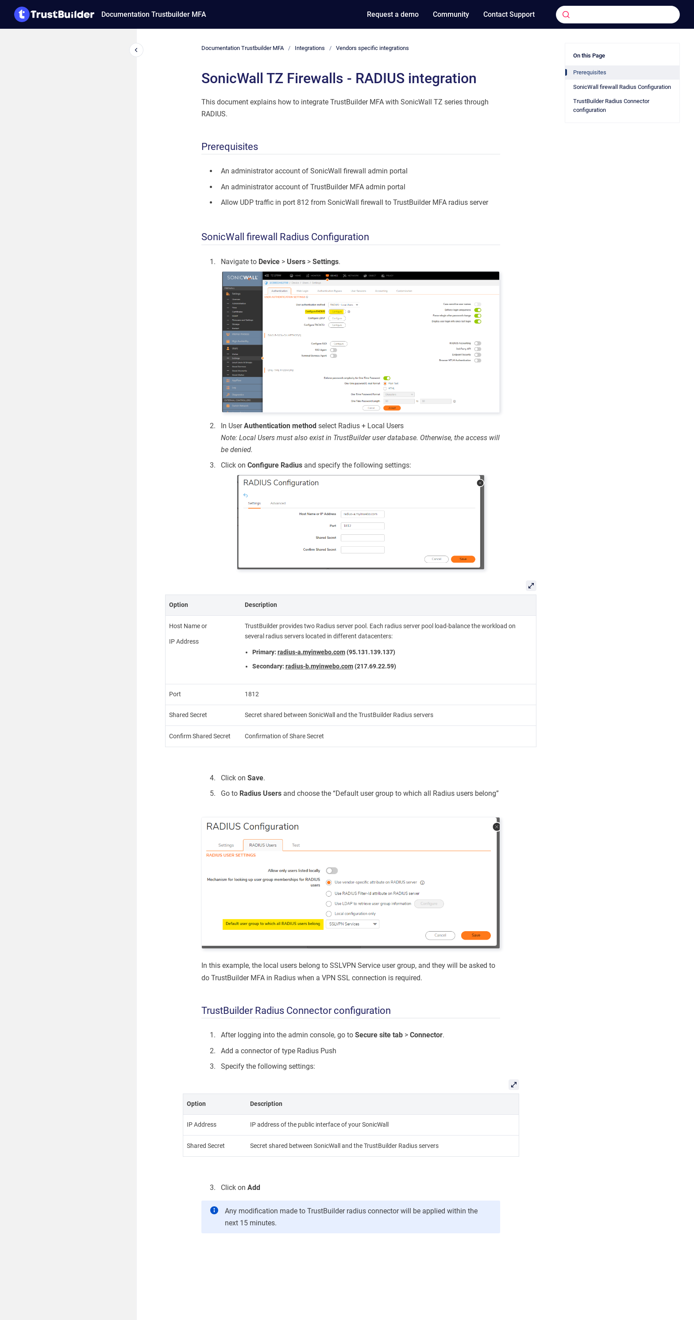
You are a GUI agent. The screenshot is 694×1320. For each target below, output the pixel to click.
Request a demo (393, 14)
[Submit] (566, 15)
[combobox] (604, 14)
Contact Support (509, 14)
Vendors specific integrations (372, 48)
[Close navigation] (136, 50)
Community (451, 14)
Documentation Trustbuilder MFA (153, 14)
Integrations (310, 48)
